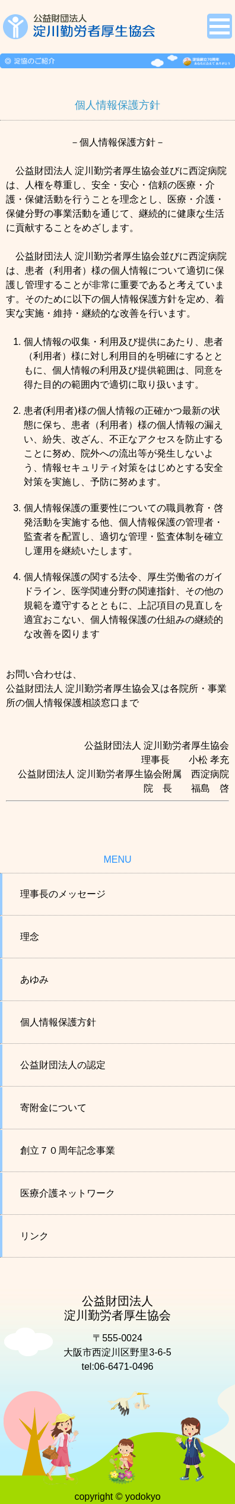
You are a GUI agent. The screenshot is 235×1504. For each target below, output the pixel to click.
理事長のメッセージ (63, 894)
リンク (34, 1236)
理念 (29, 937)
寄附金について (53, 1108)
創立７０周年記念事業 (67, 1150)
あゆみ (34, 979)
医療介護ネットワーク (67, 1193)
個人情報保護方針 (58, 1022)
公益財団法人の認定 (63, 1065)
